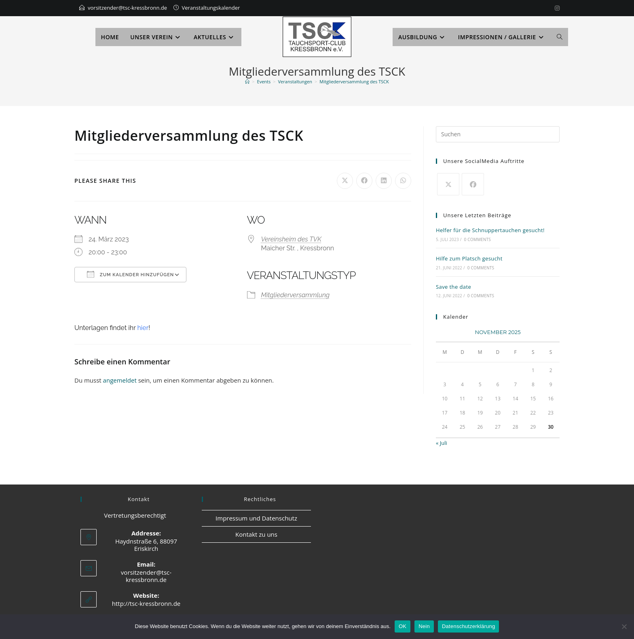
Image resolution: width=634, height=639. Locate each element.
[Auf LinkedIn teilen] (384, 181)
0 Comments (477, 239)
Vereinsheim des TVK (291, 239)
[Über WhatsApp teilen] (403, 181)
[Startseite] (247, 81)
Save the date (453, 286)
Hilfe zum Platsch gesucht (469, 258)
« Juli (441, 442)
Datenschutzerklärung (468, 626)
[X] (448, 184)
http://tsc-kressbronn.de (146, 603)
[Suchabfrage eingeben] (498, 134)
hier (142, 328)
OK (402, 626)
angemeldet (120, 380)
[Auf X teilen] (345, 181)
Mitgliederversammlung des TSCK (354, 81)
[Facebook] (473, 184)
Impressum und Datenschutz (256, 518)
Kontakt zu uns (256, 534)
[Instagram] (556, 8)
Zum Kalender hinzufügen (130, 274)
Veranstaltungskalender (211, 7)
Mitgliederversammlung (295, 295)
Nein (424, 626)
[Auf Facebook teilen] (364, 181)
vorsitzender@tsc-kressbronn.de (127, 7)
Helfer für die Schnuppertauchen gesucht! (490, 230)
